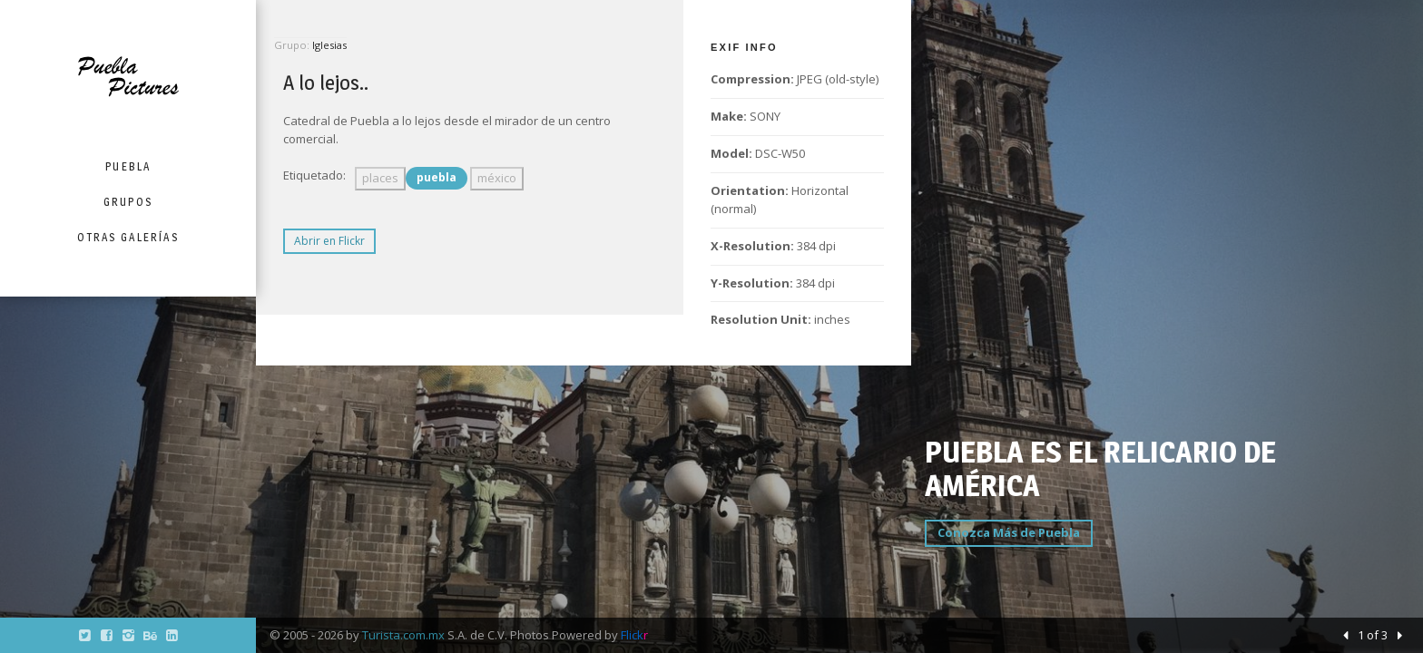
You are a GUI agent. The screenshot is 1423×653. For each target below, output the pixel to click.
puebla (436, 177)
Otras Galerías (128, 237)
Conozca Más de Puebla (1008, 532)
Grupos (127, 202)
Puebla (128, 166)
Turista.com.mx (403, 635)
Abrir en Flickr (329, 241)
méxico (496, 178)
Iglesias (329, 45)
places (380, 178)
